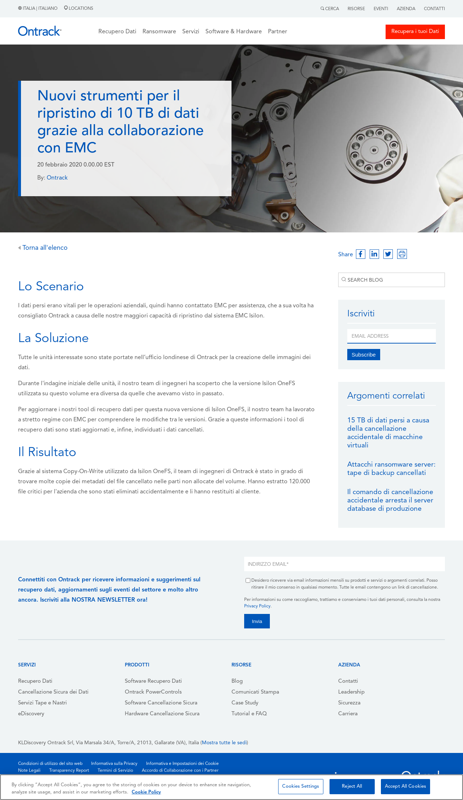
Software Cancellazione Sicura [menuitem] (161, 703)
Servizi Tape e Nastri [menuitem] (42, 703)
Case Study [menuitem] (245, 703)
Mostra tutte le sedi (224, 743)
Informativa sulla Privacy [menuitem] (114, 764)
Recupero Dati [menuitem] (35, 681)
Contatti (434, 9)
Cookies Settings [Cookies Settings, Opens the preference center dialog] (300, 786)
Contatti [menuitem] (348, 681)
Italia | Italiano (38, 9)
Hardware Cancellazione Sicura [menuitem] (162, 714)
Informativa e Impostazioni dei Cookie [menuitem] (182, 764)
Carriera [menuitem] (348, 714)
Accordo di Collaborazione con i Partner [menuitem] (180, 771)
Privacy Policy (257, 606)
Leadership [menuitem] (351, 692)
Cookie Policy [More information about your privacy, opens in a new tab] (146, 792)
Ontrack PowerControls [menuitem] (153, 692)
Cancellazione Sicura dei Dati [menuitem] (53, 692)
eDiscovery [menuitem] (31, 714)
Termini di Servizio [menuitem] (115, 771)
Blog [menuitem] (237, 681)
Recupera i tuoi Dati (415, 31)
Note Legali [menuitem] (29, 771)
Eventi (381, 9)
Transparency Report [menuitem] (69, 771)
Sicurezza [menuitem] (349, 703)
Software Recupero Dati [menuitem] (153, 681)
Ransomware (159, 32)
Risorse (356, 9)
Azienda (406, 9)
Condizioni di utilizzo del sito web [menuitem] (50, 764)
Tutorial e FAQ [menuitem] (249, 714)
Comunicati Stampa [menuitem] (255, 692)
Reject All (352, 786)
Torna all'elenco (43, 248)
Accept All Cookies (405, 786)
